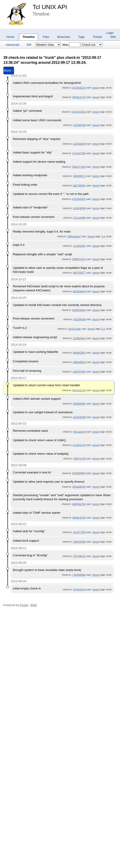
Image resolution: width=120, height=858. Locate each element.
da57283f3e (79, 185)
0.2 (103, 328)
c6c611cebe (74, 328)
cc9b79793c (79, 371)
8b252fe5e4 (79, 291)
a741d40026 (78, 199)
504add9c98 (79, 486)
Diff (29, 44)
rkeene (96, 87)
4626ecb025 (79, 517)
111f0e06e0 (79, 338)
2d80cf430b (79, 541)
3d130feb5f (79, 319)
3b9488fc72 (79, 176)
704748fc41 (79, 556)
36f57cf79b (80, 458)
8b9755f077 (79, 272)
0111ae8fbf (79, 217)
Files (46, 37)
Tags (81, 37)
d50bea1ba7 (74, 236)
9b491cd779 (79, 97)
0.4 (103, 236)
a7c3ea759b (79, 153)
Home (10, 37)
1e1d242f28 (79, 417)
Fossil (24, 605)
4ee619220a (78, 111)
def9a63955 (79, 352)
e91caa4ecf (79, 431)
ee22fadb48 (79, 143)
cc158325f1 (79, 245)
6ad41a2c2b (79, 390)
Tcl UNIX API (50, 7)
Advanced (12, 44)
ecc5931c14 (79, 445)
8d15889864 (78, 473)
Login (110, 32)
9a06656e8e (78, 310)
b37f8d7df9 (79, 125)
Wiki (113, 37)
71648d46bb (78, 574)
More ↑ (9, 70)
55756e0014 (78, 87)
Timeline (29, 37)
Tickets (97, 37)
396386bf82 (79, 403)
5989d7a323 (78, 259)
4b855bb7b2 (78, 504)
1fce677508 (79, 532)
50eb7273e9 (78, 166)
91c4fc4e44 (79, 589)
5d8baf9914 (79, 362)
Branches (63, 37)
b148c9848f (79, 208)
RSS (34, 605)
